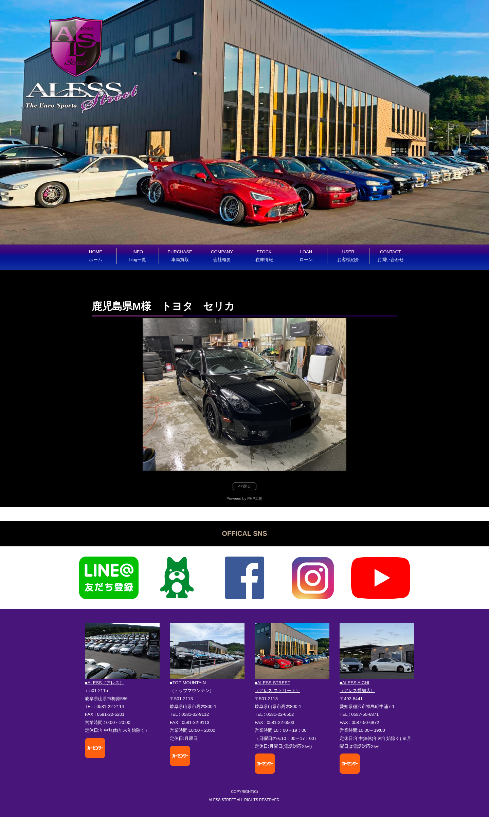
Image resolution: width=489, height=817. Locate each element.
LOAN (306, 255)
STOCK (264, 255)
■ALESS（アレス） (104, 682)
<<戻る (244, 486)
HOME (95, 255)
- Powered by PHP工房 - (244, 498)
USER (348, 255)
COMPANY (222, 255)
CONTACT (390, 255)
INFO (137, 255)
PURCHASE (179, 255)
